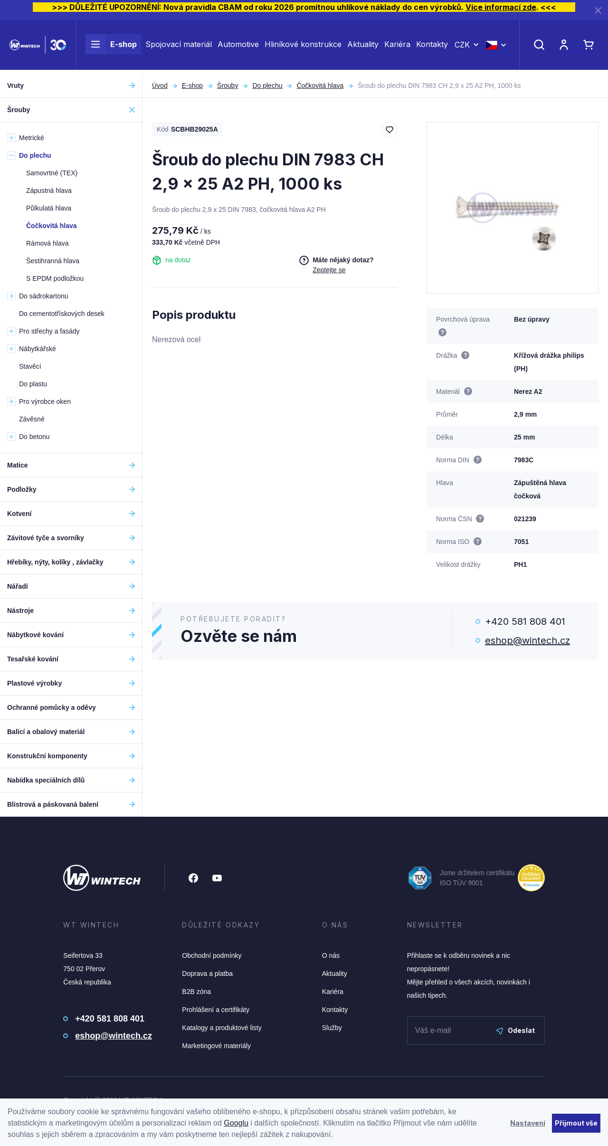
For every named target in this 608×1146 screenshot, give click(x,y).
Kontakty (432, 46)
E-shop (111, 47)
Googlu (236, 1123)
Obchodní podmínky (211, 955)
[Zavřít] (598, 10)
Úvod (160, 85)
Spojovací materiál (178, 46)
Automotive (238, 46)
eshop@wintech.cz (527, 640)
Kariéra (397, 46)
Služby (332, 1027)
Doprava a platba (207, 973)
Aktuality (363, 46)
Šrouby (227, 85)
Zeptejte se (329, 270)
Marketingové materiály (216, 1046)
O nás (331, 955)
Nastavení (527, 1123)
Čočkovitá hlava (319, 85)
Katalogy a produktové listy (221, 1027)
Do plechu (267, 85)
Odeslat (515, 1030)
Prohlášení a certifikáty (215, 1009)
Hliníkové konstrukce (303, 46)
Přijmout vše (576, 1123)
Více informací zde (501, 7)
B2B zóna (196, 991)
